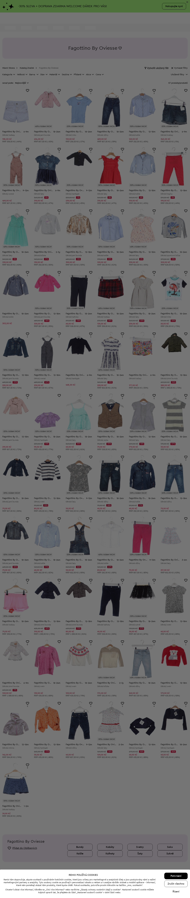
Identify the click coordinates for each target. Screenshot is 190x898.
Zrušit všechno (176, 884)
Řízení (176, 891)
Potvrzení (176, 876)
